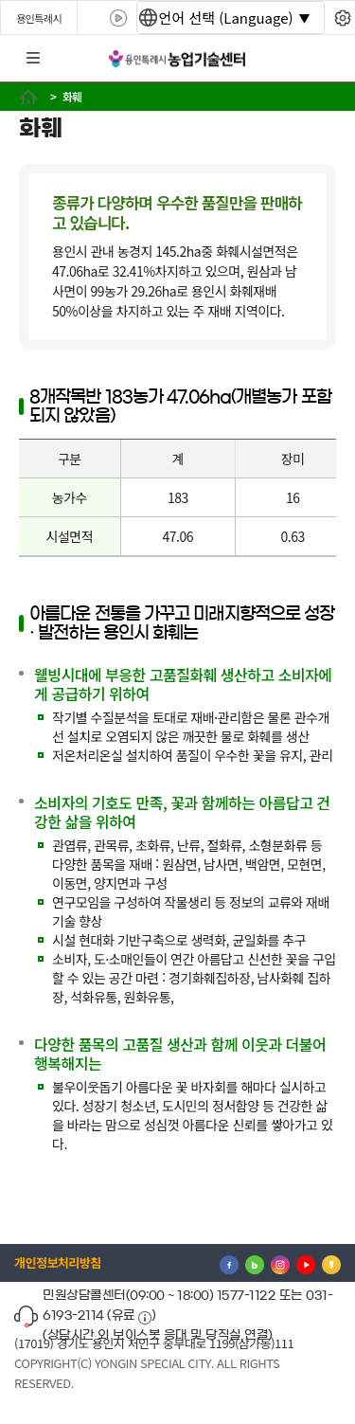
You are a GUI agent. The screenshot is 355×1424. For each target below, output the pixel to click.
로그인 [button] (323, 58)
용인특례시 (39, 18)
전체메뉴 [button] (33, 59)
